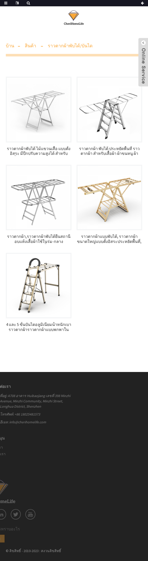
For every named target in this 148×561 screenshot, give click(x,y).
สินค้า (30, 46)
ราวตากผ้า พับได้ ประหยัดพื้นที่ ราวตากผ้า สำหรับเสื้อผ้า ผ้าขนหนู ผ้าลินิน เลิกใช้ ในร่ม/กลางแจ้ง (109, 151)
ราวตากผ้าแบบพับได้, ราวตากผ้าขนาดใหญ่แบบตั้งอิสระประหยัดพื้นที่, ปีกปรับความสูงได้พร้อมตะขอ (109, 239)
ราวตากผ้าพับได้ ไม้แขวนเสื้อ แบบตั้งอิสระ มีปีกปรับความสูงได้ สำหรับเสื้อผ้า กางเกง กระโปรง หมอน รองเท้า (38, 151)
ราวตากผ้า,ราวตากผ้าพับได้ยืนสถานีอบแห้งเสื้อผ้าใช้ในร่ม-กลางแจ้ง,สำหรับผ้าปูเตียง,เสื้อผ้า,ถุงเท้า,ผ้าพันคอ (38, 239)
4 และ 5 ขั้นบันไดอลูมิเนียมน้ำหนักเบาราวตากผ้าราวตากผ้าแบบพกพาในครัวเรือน (38, 327)
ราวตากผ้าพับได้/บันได (70, 46)
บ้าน (10, 46)
